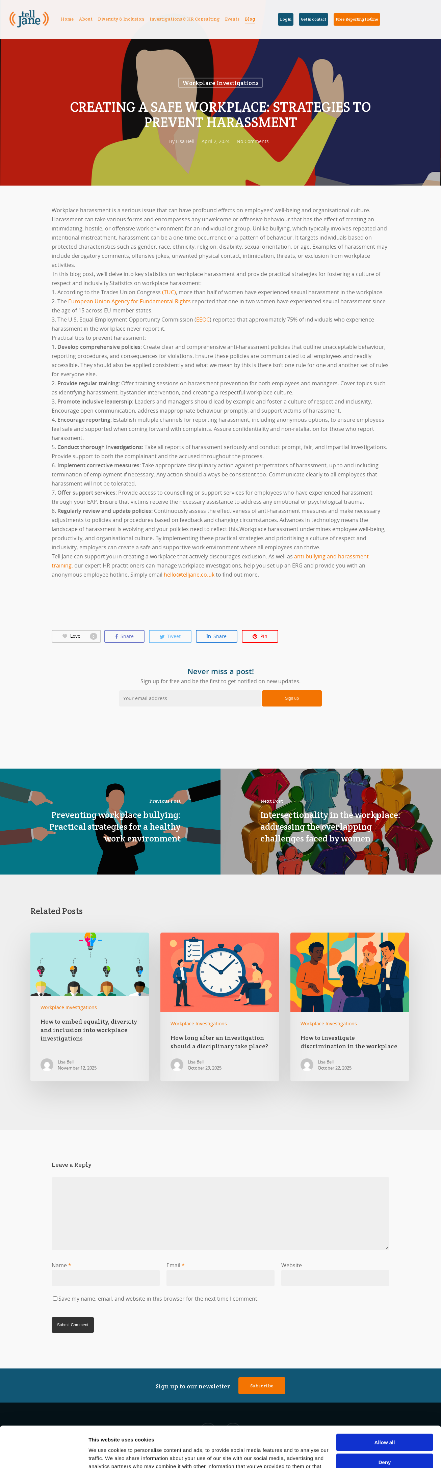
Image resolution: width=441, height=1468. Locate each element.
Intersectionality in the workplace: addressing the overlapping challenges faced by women (330, 822)
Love (79, 636)
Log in (285, 19)
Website (291, 1265)
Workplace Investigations (220, 83)
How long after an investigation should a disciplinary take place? (219, 1007)
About (86, 19)
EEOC (203, 319)
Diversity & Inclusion (121, 19)
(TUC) (169, 292)
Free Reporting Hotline (357, 19)
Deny (385, 1424)
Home (67, 19)
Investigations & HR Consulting (185, 19)
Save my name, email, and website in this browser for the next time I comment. (158, 1298)
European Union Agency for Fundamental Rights (129, 301)
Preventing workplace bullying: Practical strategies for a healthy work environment (110, 822)
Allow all (384, 1404)
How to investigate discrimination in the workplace (349, 1007)
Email (175, 1265)
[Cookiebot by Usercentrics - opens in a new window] (43, 1455)
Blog (250, 19)
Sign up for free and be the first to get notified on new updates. (220, 676)
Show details (104, 1455)
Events (232, 19)
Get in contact (313, 19)
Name (61, 1265)
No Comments (253, 141)
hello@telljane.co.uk (189, 574)
